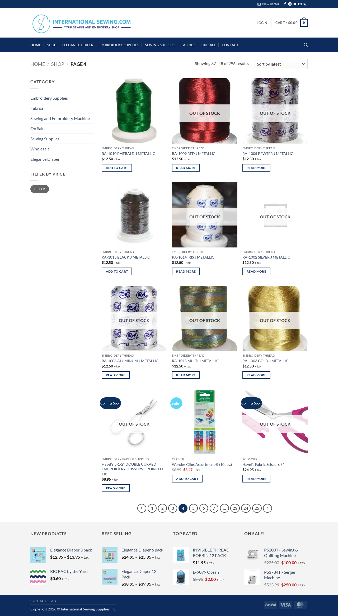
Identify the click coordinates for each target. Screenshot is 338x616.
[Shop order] (281, 64)
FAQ (53, 601)
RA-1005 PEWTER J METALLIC (267, 153)
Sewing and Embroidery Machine (60, 118)
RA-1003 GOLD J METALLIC (265, 360)
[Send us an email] (300, 4)
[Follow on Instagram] (290, 4)
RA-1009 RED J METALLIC (193, 153)
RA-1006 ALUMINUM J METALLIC (130, 360)
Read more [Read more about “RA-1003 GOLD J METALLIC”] (256, 375)
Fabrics (188, 45)
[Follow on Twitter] (295, 4)
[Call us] (305, 4)
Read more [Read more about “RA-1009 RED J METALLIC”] (186, 167)
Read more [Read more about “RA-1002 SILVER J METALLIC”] (256, 271)
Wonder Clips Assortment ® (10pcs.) (202, 464)
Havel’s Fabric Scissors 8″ (263, 464)
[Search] (306, 45)
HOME (35, 45)
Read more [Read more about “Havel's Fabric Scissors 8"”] (256, 478)
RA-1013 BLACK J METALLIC (126, 257)
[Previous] (141, 508)
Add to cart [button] (117, 167)
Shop (51, 45)
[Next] (267, 508)
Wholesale (40, 148)
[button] (268, 4)
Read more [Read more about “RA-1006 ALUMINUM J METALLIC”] (115, 375)
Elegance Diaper (78, 45)
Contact (230, 45)
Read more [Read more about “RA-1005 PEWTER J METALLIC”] (256, 167)
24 (245, 508)
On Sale (208, 45)
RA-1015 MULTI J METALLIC (195, 360)
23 (235, 508)
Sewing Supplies (160, 45)
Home (37, 64)
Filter (39, 189)
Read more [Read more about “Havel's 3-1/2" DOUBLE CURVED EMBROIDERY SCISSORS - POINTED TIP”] (115, 488)
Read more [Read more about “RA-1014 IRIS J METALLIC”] (186, 271)
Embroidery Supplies (119, 45)
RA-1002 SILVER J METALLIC (266, 257)
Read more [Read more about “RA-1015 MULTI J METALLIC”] (186, 375)
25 (257, 508)
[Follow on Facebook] (285, 4)
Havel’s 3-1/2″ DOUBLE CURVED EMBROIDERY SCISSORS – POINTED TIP (132, 469)
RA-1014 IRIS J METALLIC (193, 257)
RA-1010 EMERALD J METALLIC (128, 153)
